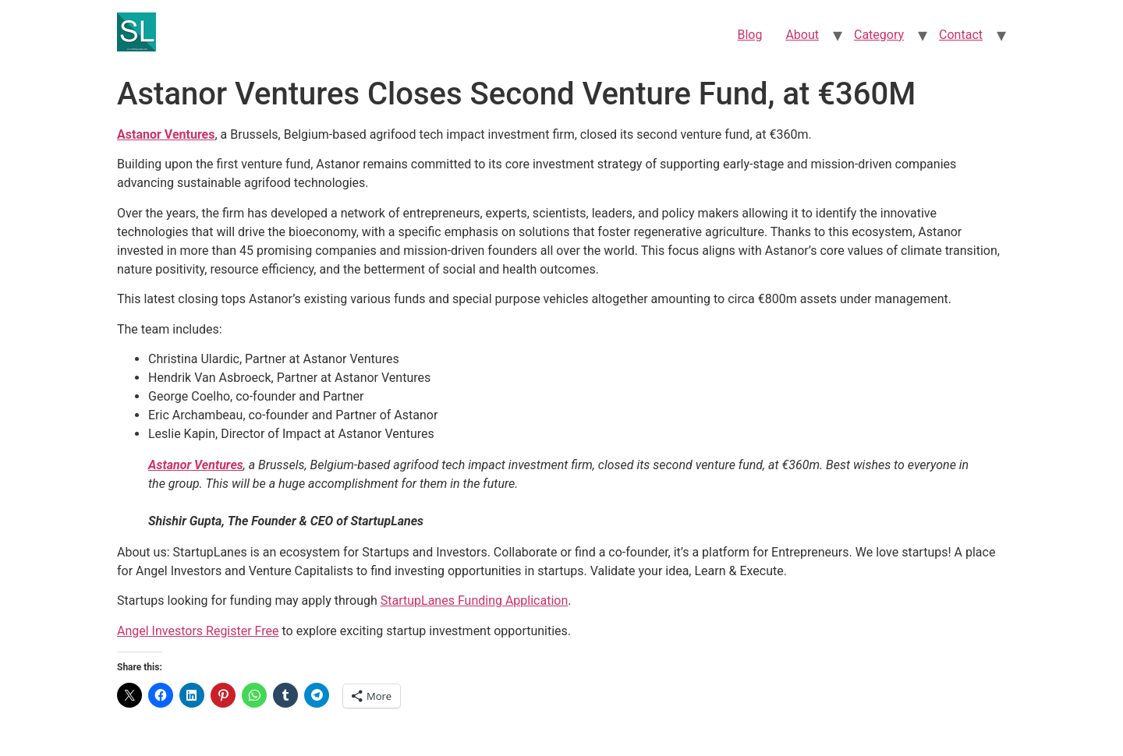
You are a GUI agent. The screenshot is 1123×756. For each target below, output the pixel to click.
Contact (961, 34)
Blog (749, 34)
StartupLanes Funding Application (475, 600)
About (802, 34)
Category (879, 34)
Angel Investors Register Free (198, 631)
